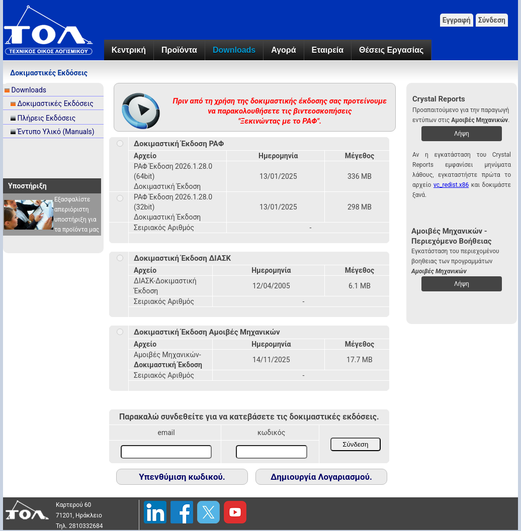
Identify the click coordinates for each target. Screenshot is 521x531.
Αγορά (283, 50)
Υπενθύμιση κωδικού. (182, 477)
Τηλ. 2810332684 (79, 525)
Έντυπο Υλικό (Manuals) (55, 132)
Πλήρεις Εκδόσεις (46, 118)
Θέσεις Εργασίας (391, 50)
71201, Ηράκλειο (79, 515)
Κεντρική (129, 50)
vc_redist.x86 (451, 184)
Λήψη (461, 133)
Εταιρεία (327, 50)
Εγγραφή (457, 20)
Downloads (234, 50)
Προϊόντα (179, 50)
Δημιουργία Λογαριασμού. (321, 477)
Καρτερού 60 (73, 504)
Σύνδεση (491, 20)
